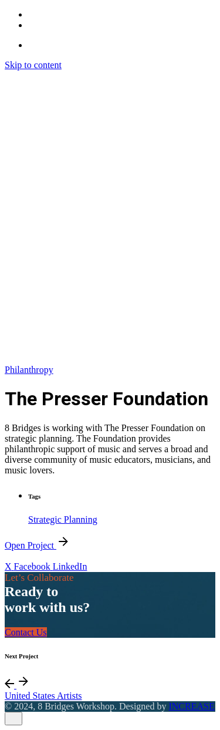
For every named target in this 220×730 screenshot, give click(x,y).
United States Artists (43, 696)
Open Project (37, 545)
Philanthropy (29, 370)
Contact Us (26, 632)
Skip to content (33, 65)
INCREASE (191, 706)
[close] (13, 718)
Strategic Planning (62, 519)
